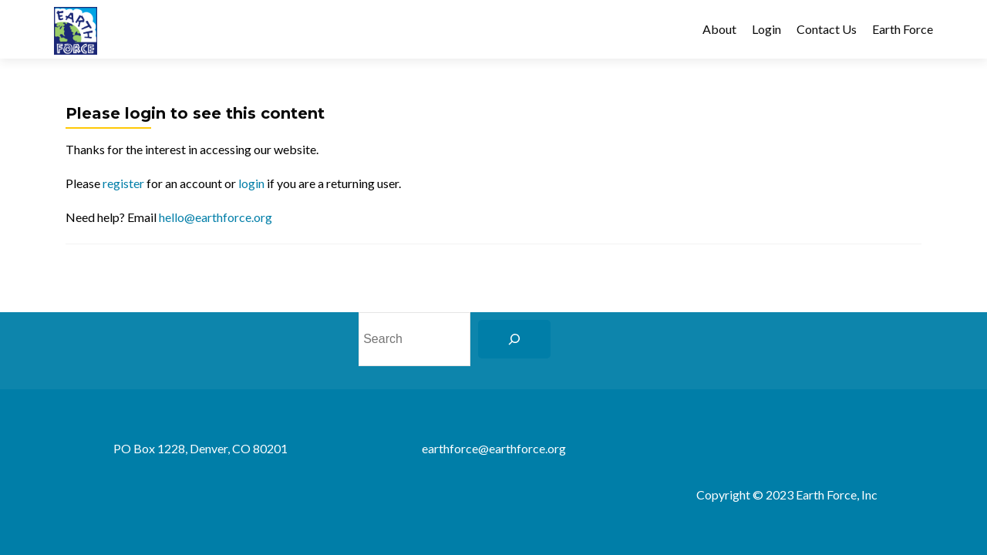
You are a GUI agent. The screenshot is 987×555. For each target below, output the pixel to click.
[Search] (514, 339)
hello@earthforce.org (215, 217)
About (719, 29)
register (123, 183)
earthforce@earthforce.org (494, 448)
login (251, 183)
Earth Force (902, 29)
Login (766, 29)
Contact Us (827, 29)
